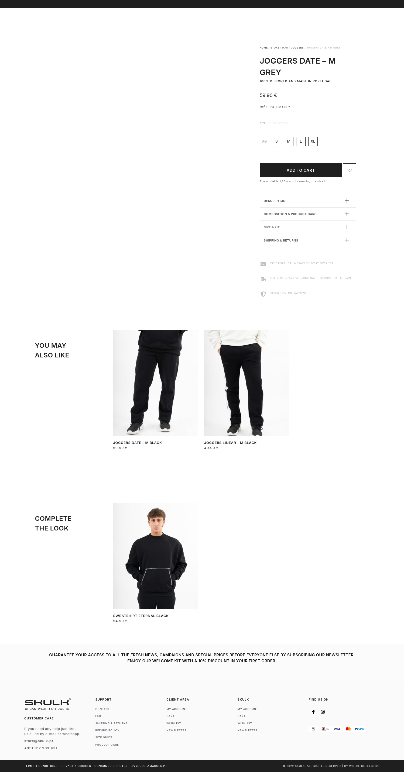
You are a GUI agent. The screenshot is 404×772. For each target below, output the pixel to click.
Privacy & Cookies (76, 765)
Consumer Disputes (111, 765)
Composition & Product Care (290, 214)
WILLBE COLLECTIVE (364, 765)
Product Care (107, 744)
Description (275, 201)
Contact (102, 709)
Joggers (297, 47)
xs (264, 141)
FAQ (98, 716)
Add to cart (301, 170)
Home (264, 47)
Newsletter (176, 730)
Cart (170, 716)
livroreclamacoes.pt (149, 765)
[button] (308, 201)
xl (313, 141)
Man (285, 47)
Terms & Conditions (40, 765)
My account (176, 709)
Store (275, 47)
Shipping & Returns (281, 240)
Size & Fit (272, 227)
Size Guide (103, 737)
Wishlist (173, 723)
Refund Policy (107, 730)
